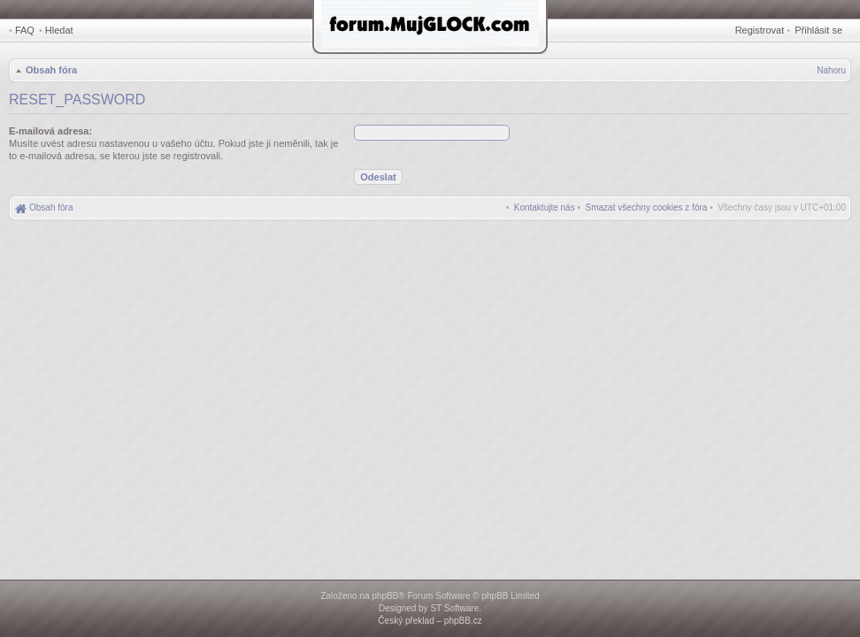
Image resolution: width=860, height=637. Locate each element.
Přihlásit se (818, 30)
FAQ (25, 30)
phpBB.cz (463, 620)
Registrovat (760, 30)
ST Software (454, 608)
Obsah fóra (51, 70)
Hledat (59, 30)
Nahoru (831, 70)
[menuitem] (647, 207)
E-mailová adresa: (50, 131)
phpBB (385, 596)
